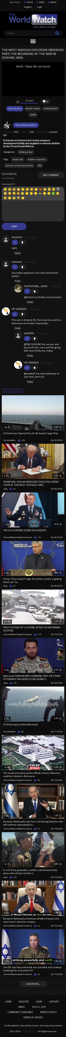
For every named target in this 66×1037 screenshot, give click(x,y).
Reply (17, 253)
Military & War (26, 152)
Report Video (32, 108)
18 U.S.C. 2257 (39, 1007)
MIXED (53, 2)
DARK (41, 2)
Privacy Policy (48, 1012)
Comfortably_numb (35, 286)
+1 (22, 242)
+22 (15, 877)
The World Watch (29, 1031)
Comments (9, 174)
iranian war (17, 159)
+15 (39, 634)
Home (8, 1001)
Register (28, 7)
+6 (14, 489)
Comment (7, 184)
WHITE (30, 2)
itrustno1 (17, 237)
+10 (15, 683)
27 (7, 621)
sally (6, 489)
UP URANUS (19, 309)
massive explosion (37, 159)
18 (7, 427)
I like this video (18, 101)
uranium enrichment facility (19, 165)
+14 (39, 537)
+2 (38, 828)
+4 (38, 926)
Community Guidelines (20, 1012)
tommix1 (17, 262)
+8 (22, 731)
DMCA (21, 1007)
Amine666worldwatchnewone (18, 537)
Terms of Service (33, 1017)
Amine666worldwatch (25, 125)
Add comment (51, 175)
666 (40, 165)
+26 (23, 440)
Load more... (33, 984)
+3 (14, 586)
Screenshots (50, 108)
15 (7, 864)
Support (54, 1001)
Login (39, 7)
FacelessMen (10, 440)
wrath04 (29, 333)
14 (7, 767)
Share (33, 114)
